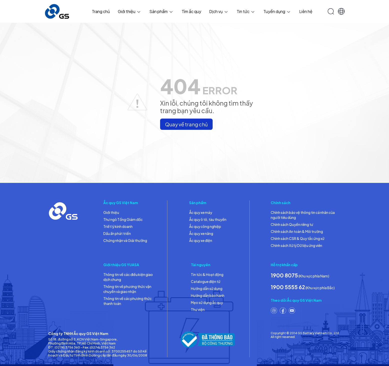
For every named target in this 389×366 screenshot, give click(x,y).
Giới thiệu (129, 11)
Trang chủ (101, 11)
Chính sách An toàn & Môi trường (297, 231)
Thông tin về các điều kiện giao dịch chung (128, 277)
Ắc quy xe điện (200, 240)
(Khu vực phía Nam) (300, 275)
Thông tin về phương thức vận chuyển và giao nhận (127, 289)
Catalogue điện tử (205, 281)
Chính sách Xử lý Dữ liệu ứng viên (296, 245)
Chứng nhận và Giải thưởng (125, 240)
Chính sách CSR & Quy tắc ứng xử (297, 238)
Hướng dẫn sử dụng (206, 288)
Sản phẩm (161, 11)
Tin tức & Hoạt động (207, 274)
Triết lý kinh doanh (118, 226)
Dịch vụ (218, 11)
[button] (341, 11)
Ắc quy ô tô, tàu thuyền (207, 219)
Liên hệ (305, 11)
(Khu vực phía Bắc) (303, 287)
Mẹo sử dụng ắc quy (207, 302)
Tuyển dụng (276, 11)
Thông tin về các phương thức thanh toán (127, 301)
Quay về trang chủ (186, 124)
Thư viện (198, 309)
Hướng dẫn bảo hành (207, 295)
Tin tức (245, 11)
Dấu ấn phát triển (117, 233)
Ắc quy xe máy (200, 212)
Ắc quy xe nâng (201, 233)
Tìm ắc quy (191, 11)
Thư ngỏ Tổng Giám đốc (123, 219)
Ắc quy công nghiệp (205, 226)
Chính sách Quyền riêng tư (292, 224)
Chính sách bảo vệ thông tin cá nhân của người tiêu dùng (303, 215)
